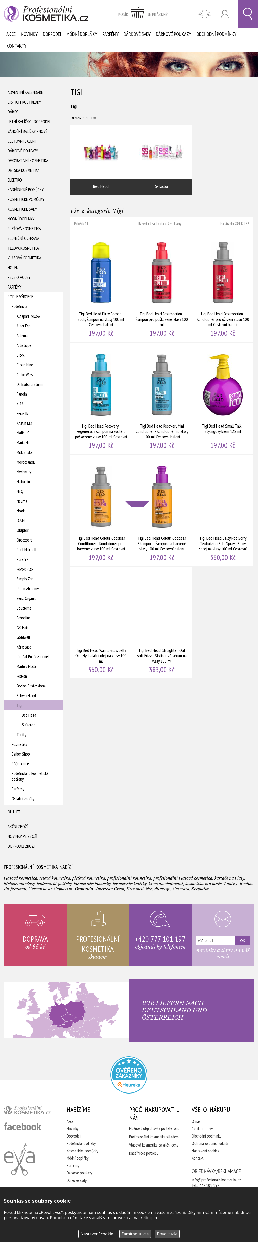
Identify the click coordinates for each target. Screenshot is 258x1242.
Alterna (22, 335)
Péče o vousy (19, 277)
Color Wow (25, 374)
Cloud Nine (25, 365)
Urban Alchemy (28, 588)
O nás (196, 1121)
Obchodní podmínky (216, 34)
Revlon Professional (32, 686)
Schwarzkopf (26, 695)
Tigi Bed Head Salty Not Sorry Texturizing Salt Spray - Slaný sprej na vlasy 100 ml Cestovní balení (222, 510)
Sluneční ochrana (23, 238)
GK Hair (22, 627)
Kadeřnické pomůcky (26, 190)
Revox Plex (25, 569)
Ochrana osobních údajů (210, 1143)
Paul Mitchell (26, 550)
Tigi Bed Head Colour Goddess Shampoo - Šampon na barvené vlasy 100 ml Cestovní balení (161, 510)
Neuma (22, 501)
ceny (178, 223)
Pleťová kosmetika (24, 228)
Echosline (24, 618)
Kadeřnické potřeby (81, 1143)
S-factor (28, 725)
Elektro (15, 180)
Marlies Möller (27, 666)
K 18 (20, 404)
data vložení (165, 223)
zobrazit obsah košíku (143, 14)
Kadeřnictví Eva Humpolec (19, 1159)
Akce (11, 34)
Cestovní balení (22, 141)
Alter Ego (24, 326)
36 (247, 223)
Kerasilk (22, 413)
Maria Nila (24, 442)
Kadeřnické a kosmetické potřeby (30, 776)
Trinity (21, 734)
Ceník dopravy (202, 1128)
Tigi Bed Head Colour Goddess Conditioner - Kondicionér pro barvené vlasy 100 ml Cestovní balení (100, 510)
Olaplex (23, 530)
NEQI (20, 491)
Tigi (19, 705)
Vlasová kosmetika (24, 258)
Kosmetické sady (22, 209)
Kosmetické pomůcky (26, 199)
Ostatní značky (23, 798)
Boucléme (24, 608)
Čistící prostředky (24, 102)
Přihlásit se (225, 14)
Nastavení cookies (205, 1151)
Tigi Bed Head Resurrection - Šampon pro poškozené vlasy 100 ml (161, 286)
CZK (204, 14)
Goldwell (23, 637)
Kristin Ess (24, 423)
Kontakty (16, 46)
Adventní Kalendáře (25, 92)
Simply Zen (25, 579)
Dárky (13, 112)
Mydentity (24, 472)
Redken (22, 676)
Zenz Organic (26, 598)
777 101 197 (209, 1185)
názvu (152, 223)
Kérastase (24, 647)
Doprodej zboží (21, 846)
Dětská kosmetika (23, 170)
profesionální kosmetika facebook (22, 1126)
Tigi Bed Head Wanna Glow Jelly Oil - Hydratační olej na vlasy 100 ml (100, 622)
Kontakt (198, 1158)
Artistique (24, 345)
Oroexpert (24, 540)
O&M (21, 520)
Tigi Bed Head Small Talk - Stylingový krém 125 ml (222, 398)
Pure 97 (22, 559)
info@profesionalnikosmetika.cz (216, 1180)
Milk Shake (25, 452)
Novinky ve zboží (22, 836)
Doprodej (52, 34)
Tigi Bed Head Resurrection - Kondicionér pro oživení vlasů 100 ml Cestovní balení (222, 286)
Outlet (14, 812)
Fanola (22, 394)
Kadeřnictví (20, 306)
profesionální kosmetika (29, 1111)
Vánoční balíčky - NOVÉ (27, 131)
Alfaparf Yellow (28, 316)
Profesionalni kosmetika (128, 1075)
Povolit (167, 1234)
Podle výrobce (20, 297)
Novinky (29, 34)
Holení (13, 267)
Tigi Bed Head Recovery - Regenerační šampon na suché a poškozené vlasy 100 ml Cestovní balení (100, 398)
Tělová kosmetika (23, 248)
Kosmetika (19, 744)
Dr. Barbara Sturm (30, 384)
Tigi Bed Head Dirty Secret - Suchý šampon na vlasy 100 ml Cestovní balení (100, 286)
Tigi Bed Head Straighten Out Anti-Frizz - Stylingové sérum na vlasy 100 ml (161, 622)
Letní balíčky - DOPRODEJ (29, 121)
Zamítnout (135, 1234)
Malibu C (23, 433)
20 (236, 223)
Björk (20, 355)
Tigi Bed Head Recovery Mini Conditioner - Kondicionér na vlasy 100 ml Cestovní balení (161, 398)
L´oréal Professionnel (33, 657)
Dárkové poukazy (173, 34)
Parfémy (110, 34)
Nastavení (97, 1234)
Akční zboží (18, 827)
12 (242, 223)
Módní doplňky (81, 34)
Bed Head (29, 715)
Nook (21, 511)
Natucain (23, 481)
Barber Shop (21, 754)
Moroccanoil (26, 462)
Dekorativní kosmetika (28, 160)
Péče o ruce (20, 764)
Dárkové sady (137, 34)
